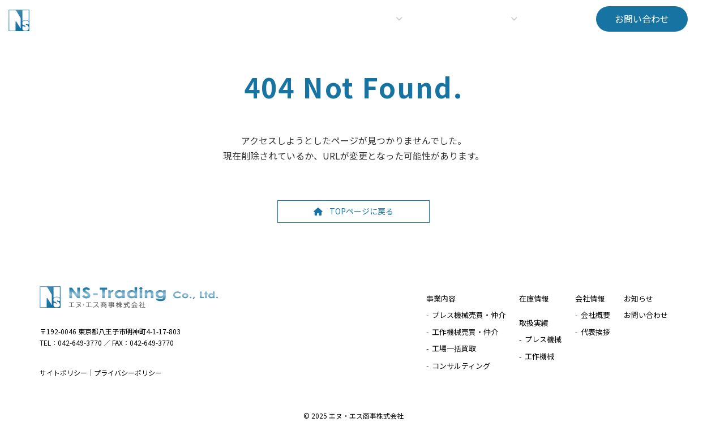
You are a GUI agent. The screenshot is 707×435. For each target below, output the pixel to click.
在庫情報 (534, 298)
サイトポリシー (63, 372)
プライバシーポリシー (128, 372)
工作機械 (539, 356)
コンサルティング (461, 365)
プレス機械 (543, 339)
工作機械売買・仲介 (465, 331)
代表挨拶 (595, 331)
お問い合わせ (646, 314)
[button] (642, 19)
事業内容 (441, 298)
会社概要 (595, 314)
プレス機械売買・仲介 (468, 314)
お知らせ (638, 298)
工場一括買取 (454, 348)
